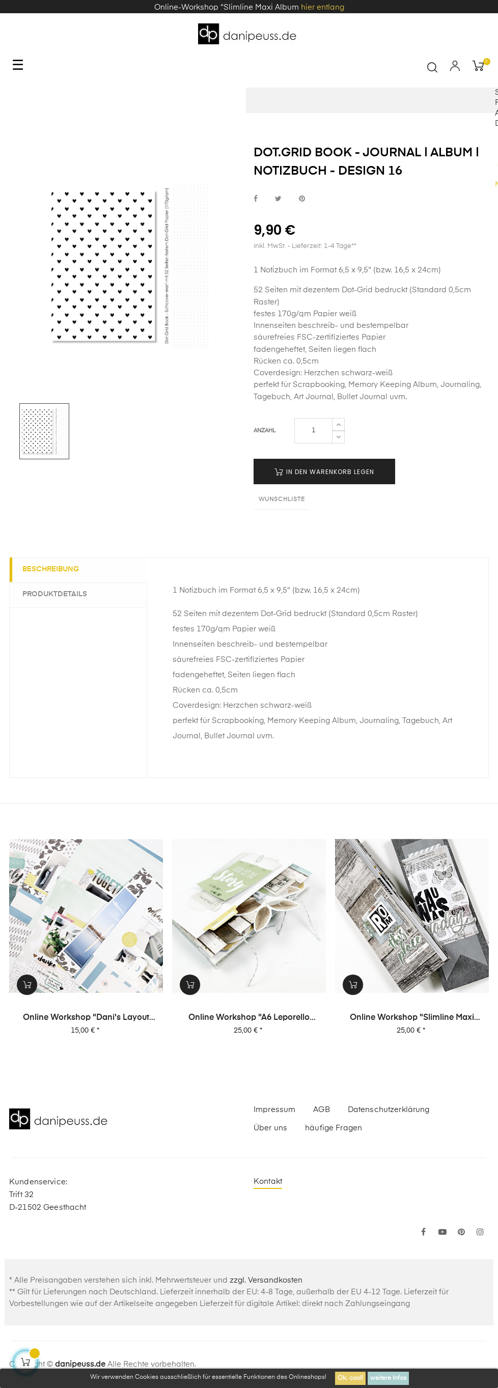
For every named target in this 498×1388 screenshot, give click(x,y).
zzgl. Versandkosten (266, 1280)
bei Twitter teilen (278, 199)
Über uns (270, 1128)
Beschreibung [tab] (53, 569)
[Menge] (313, 430)
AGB (321, 1110)
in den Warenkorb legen (324, 471)
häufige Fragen (333, 1128)
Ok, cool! (350, 1378)
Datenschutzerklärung (389, 1110)
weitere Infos (388, 1378)
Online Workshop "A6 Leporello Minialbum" (249, 1018)
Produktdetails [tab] (57, 594)
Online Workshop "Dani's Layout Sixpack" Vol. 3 (86, 1018)
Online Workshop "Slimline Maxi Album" (412, 1018)
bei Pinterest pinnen (302, 199)
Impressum (274, 1110)
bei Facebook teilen (256, 199)
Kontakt (268, 1181)
